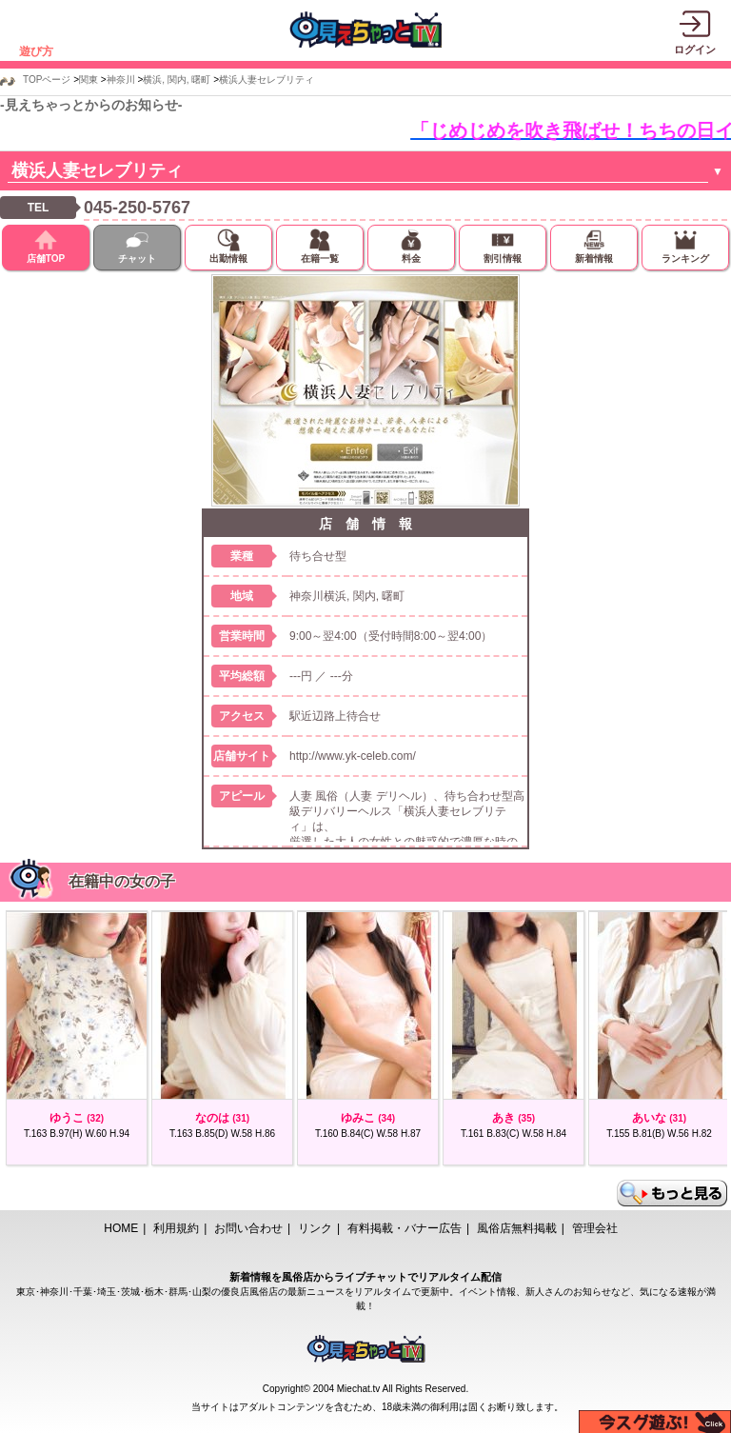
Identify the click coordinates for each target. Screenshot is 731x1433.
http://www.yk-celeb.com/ (352, 756)
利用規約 (176, 1228)
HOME (121, 1228)
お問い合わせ (248, 1228)
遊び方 (36, 51)
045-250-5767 (137, 207)
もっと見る (672, 1193)
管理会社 (595, 1228)
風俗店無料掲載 (517, 1228)
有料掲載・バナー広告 (404, 1228)
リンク (315, 1228)
